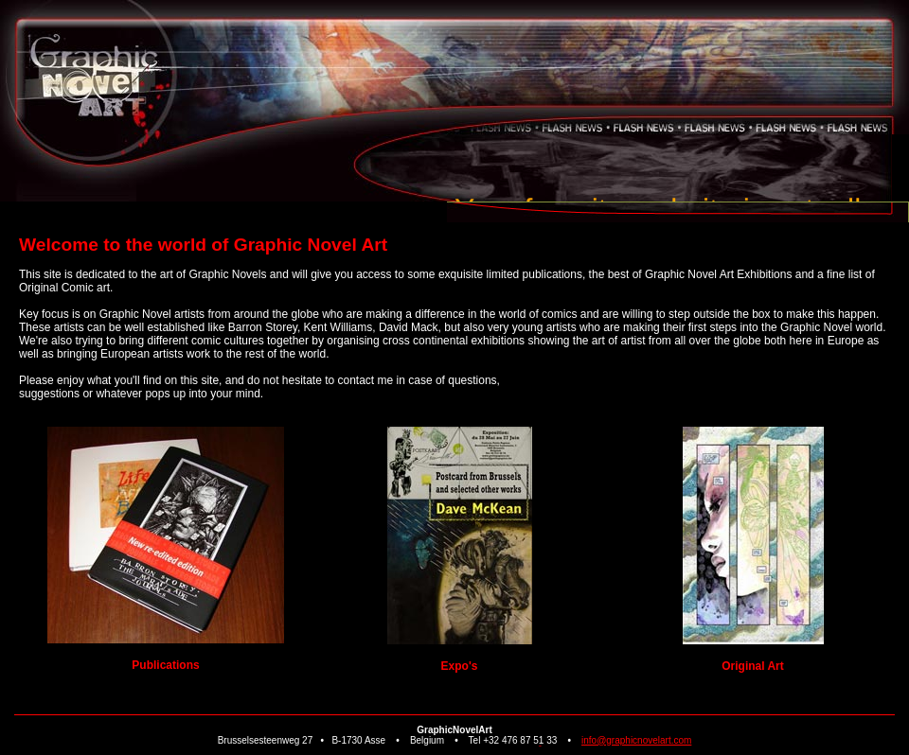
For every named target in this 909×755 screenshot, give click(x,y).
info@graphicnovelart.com (636, 740)
